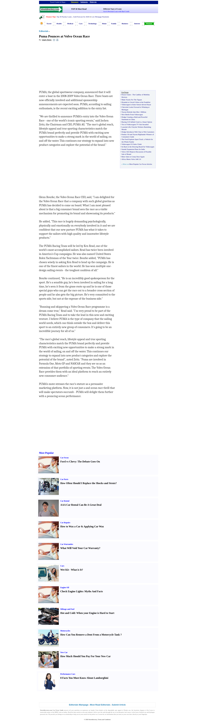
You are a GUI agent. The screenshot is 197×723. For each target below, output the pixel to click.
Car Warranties (66, 544)
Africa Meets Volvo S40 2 (131, 159)
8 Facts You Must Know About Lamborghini (84, 678)
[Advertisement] (64, 66)
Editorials (43, 31)
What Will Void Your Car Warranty (79, 548)
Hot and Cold (67, 613)
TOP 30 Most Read (78, 9)
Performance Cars (67, 674)
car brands (92, 710)
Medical (70, 23)
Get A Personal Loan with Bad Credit (116, 11)
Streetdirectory (93, 719)
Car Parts (64, 479)
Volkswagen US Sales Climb (132, 144)
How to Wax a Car (70, 526)
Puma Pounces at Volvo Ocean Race (64, 36)
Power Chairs (126, 95)
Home (104, 23)
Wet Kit (64, 569)
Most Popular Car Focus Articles (140, 164)
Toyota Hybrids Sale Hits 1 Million (134, 112)
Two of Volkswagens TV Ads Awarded (135, 124)
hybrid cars (143, 712)
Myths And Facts (93, 591)
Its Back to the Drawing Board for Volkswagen (138, 147)
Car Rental (64, 501)
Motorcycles (65, 631)
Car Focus (64, 458)
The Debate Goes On (88, 461)
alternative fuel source (124, 712)
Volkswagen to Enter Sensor (131, 104)
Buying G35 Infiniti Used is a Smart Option (137, 122)
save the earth (101, 712)
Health (59, 23)
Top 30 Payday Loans (64, 17)
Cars (81, 23)
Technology (92, 23)
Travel (48, 23)
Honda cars (127, 710)
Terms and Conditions (104, 719)
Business (125, 23)
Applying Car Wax (93, 526)
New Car (64, 652)
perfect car (95, 714)
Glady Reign (47, 40)
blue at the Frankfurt (143, 102)
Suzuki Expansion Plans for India (133, 149)
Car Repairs (65, 522)
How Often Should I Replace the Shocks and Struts (88, 483)
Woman (149, 23)
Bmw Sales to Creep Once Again (133, 157)
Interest (137, 23)
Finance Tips (51, 17)
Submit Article (119, 705)
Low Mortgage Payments (100, 17)
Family (113, 23)
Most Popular (46, 453)
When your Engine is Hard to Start (95, 613)
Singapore (74, 2)
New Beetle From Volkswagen (132, 114)
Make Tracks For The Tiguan (132, 100)
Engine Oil (64, 587)
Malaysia (93, 2)
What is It (76, 569)
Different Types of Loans (112, 9)
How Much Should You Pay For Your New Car (85, 656)
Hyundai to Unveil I (128, 102)
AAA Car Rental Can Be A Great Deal (81, 504)
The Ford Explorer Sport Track (132, 139)
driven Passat (146, 104)
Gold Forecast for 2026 (81, 17)
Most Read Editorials (100, 705)
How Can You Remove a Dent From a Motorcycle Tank (90, 634)
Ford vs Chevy (68, 461)
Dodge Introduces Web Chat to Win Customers (138, 132)
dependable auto (112, 710)
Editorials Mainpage (78, 705)
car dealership (68, 714)
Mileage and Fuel (67, 609)
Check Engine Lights (71, 591)
